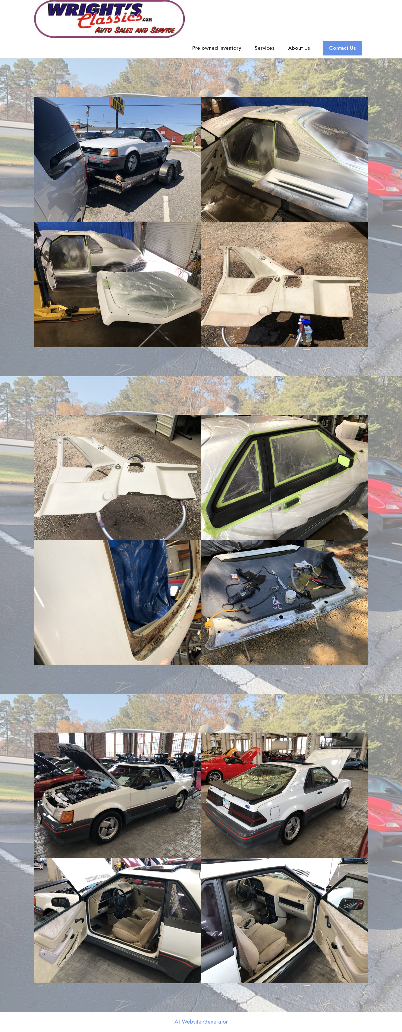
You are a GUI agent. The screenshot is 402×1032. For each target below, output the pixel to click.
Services (264, 48)
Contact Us (342, 48)
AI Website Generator (201, 1022)
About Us (299, 48)
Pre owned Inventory (216, 48)
